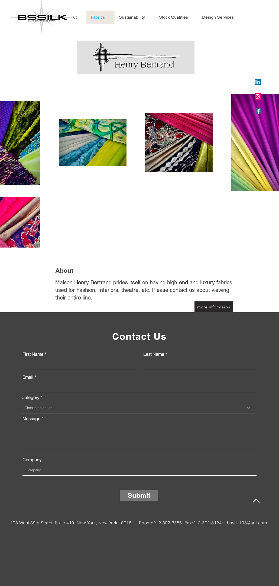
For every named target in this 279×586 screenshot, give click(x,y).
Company (31, 459)
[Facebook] (258, 111)
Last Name (153, 354)
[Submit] (139, 495)
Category (30, 397)
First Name (32, 354)
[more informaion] (213, 306)
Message (31, 418)
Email (27, 377)
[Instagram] (258, 96)
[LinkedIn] (258, 82)
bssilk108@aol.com (247, 522)
